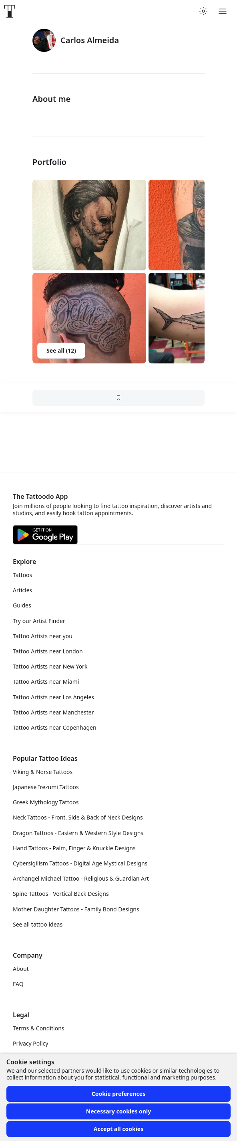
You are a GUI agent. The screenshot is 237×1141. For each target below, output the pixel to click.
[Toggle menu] (223, 11)
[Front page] (9, 11)
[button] (89, 225)
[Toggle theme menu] (203, 11)
